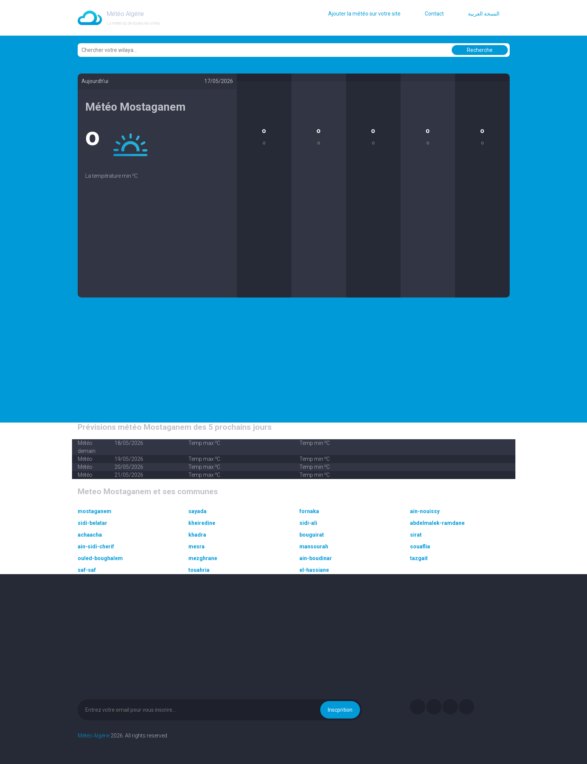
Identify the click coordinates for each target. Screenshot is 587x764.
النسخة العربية (483, 14)
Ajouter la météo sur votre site (364, 14)
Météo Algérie (94, 736)
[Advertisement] (157, 244)
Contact (434, 14)
